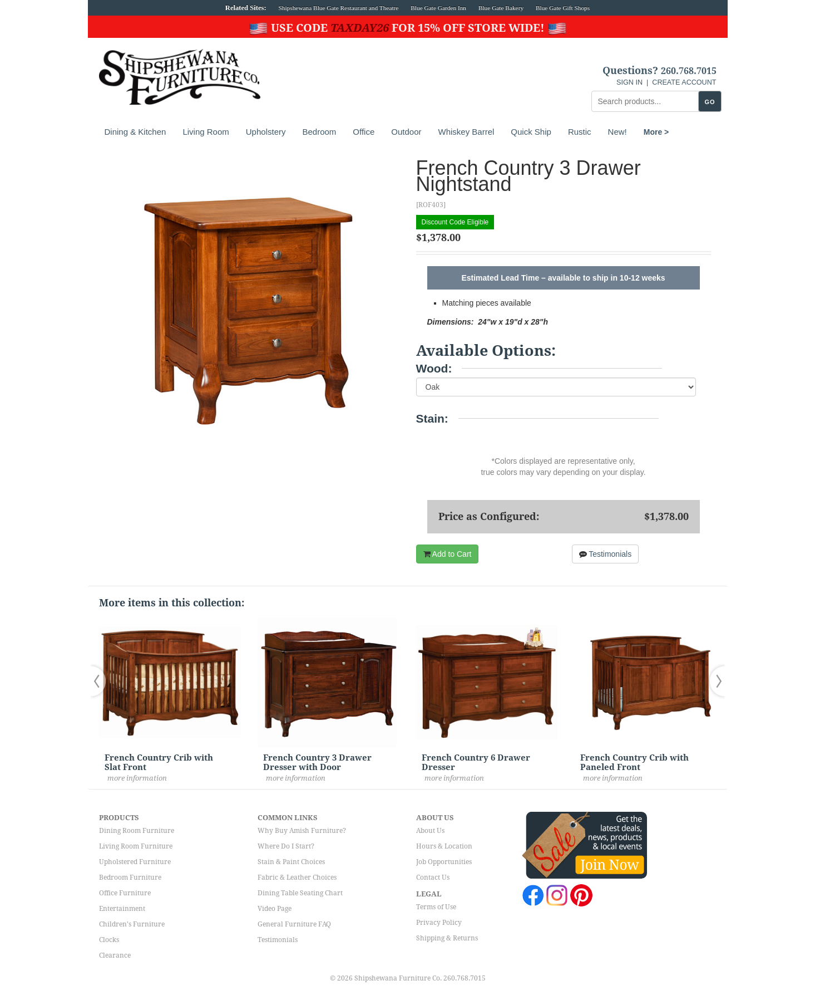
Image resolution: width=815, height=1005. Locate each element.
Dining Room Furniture (136, 831)
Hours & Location (444, 846)
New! (617, 131)
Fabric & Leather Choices (297, 877)
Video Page (275, 909)
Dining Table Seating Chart (300, 893)
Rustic (579, 131)
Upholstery (266, 131)
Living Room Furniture (135, 846)
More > (656, 132)
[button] (101, 681)
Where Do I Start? (286, 846)
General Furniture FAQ (294, 924)
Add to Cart (447, 554)
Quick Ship (531, 131)
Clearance (115, 955)
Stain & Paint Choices (291, 862)
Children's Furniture (132, 924)
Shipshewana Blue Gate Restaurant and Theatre (339, 7)
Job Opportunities (444, 862)
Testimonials (605, 554)
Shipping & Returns (447, 938)
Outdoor (406, 131)
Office (363, 131)
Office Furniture (125, 893)
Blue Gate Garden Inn (438, 7)
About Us (430, 831)
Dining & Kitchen (135, 131)
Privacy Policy (439, 922)
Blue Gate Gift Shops (563, 7)
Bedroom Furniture (130, 877)
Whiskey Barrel (466, 131)
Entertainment (122, 909)
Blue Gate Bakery (500, 7)
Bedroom (319, 131)
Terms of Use (436, 907)
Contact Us (433, 877)
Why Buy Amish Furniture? (302, 831)
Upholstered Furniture (135, 862)
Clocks (109, 940)
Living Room (205, 131)
